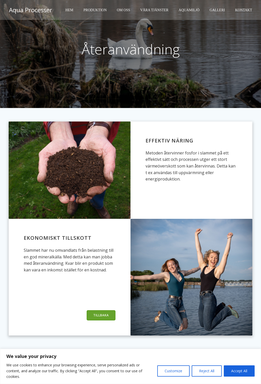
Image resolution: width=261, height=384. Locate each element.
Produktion (96, 10)
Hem (70, 10)
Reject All (206, 370)
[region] (130, 366)
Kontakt (244, 10)
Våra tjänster (155, 10)
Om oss (124, 10)
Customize (173, 370)
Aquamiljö (189, 10)
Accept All (239, 370)
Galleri (218, 10)
